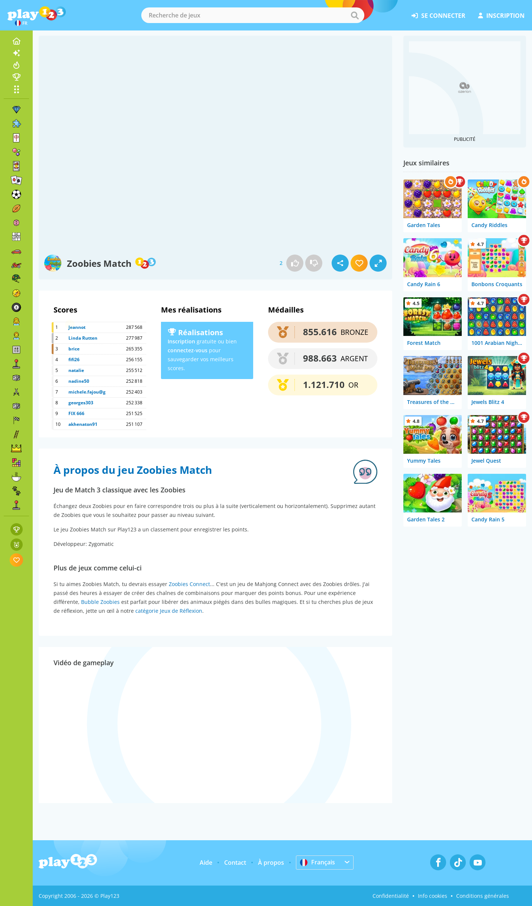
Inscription (181, 341)
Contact (235, 862)
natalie (76, 370)
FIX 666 (76, 413)
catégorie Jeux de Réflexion (168, 610)
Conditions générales (482, 895)
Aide (206, 862)
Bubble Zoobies (100, 601)
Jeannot (77, 327)
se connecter (438, 16)
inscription (501, 16)
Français (317, 862)
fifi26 (74, 359)
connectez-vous (187, 350)
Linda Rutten (82, 338)
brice (74, 349)
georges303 (80, 402)
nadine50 (78, 381)
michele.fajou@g (87, 392)
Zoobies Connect (189, 584)
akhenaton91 (82, 424)
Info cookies (432, 895)
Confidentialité (391, 895)
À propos (271, 862)
